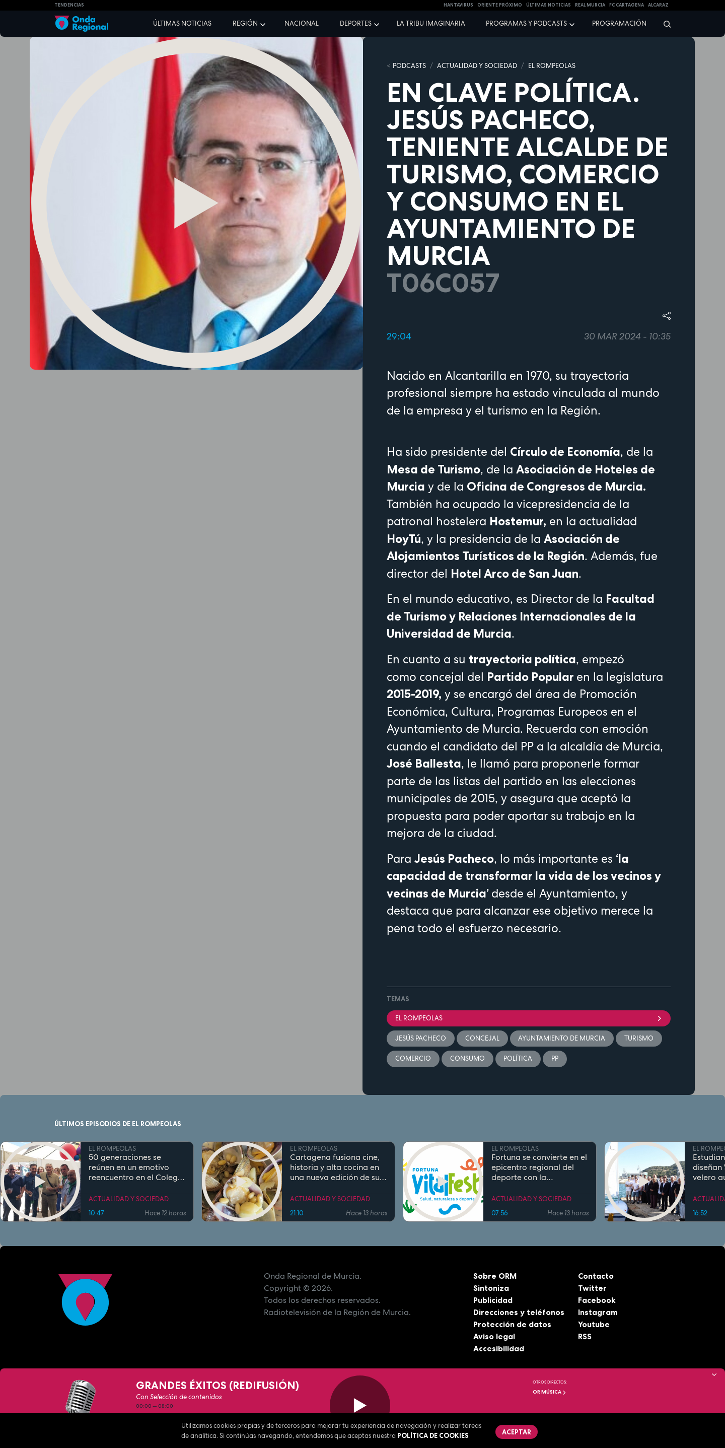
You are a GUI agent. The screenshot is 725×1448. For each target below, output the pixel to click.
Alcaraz (658, 5)
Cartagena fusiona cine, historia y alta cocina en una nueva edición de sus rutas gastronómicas (336, 1168)
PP (555, 1059)
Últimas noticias (182, 23)
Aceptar (516, 1432)
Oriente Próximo (499, 5)
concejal (482, 1038)
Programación (619, 23)
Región (245, 23)
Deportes (356, 23)
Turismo (639, 1038)
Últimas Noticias (548, 5)
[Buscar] (664, 24)
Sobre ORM (495, 1276)
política (518, 1059)
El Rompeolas (528, 1018)
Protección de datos (512, 1325)
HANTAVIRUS (458, 5)
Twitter (592, 1288)
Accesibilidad (498, 1349)
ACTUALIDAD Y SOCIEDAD (477, 65)
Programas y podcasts (526, 23)
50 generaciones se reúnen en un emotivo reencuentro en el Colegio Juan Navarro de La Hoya (137, 1168)
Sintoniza (491, 1288)
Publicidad (493, 1300)
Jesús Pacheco (420, 1038)
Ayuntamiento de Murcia (562, 1038)
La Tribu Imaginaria (431, 23)
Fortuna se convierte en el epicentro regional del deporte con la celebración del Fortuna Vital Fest (539, 1168)
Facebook (597, 1300)
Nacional (301, 23)
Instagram (598, 1312)
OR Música (549, 1392)
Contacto (596, 1276)
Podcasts (409, 65)
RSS (585, 1337)
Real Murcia (590, 5)
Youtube (594, 1325)
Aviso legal (494, 1337)
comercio (413, 1059)
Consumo (467, 1059)
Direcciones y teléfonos (519, 1312)
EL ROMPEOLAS (551, 65)
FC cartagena (626, 5)
